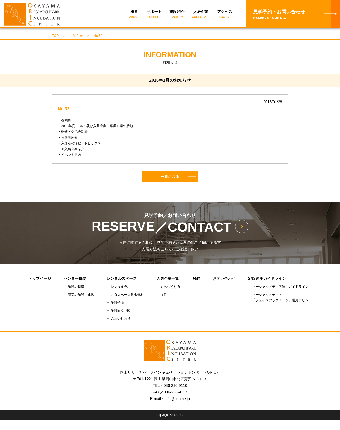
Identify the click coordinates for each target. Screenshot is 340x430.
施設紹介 (176, 15)
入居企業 (201, 15)
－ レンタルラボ (118, 288)
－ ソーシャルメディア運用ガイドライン (278, 288)
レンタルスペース (121, 280)
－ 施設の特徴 (74, 288)
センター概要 (75, 280)
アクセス (224, 15)
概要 (134, 15)
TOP (55, 37)
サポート (154, 15)
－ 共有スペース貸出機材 (125, 296)
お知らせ (76, 37)
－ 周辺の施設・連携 (79, 296)
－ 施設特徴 (115, 304)
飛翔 (196, 280)
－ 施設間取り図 (118, 312)
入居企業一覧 (167, 280)
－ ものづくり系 (168, 288)
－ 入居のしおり (118, 320)
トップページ (39, 280)
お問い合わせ (224, 280)
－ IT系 (161, 296)
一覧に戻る (178, 178)
